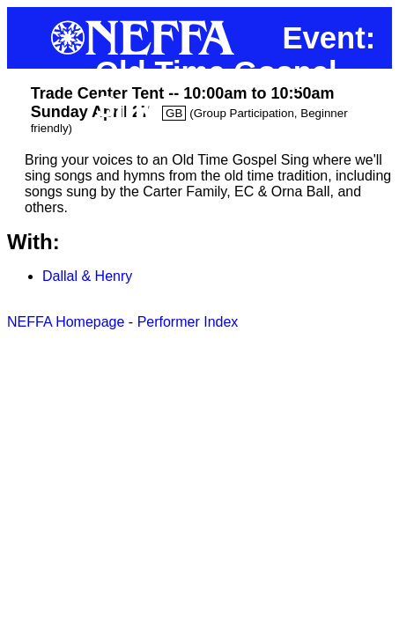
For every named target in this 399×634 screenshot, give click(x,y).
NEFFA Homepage (65, 321)
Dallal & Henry (87, 276)
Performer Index (188, 321)
